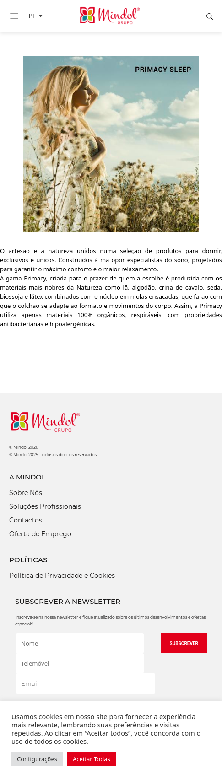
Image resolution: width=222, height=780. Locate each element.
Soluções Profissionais (45, 506)
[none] (38, 16)
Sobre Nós (25, 493)
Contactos (25, 520)
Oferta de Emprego (40, 534)
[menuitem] (38, 16)
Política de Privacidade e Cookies (62, 575)
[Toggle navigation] (14, 16)
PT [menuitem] (32, 16)
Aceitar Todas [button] (91, 759)
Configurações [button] (37, 759)
